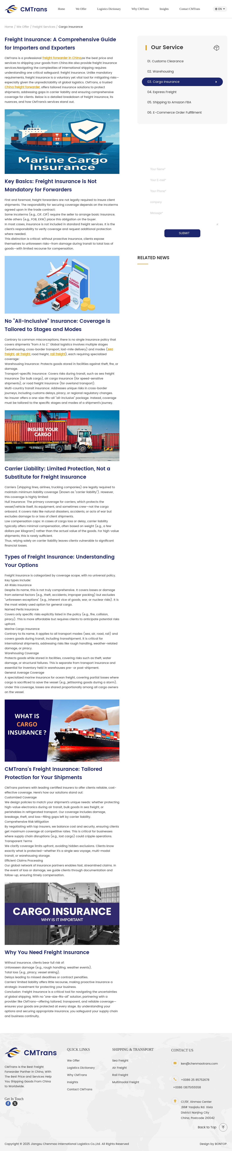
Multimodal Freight (125, 1082)
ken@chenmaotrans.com (199, 1063)
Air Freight (119, 1067)
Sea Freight (120, 1060)
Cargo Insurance (71, 26)
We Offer (81, 8)
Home (61, 8)
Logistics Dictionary (109, 8)
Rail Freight (120, 1075)
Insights (164, 8)
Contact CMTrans (189, 8)
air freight (23, 354)
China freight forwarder (22, 87)
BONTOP (221, 1144)
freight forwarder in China (61, 58)
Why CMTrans (140, 8)
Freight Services (44, 26)
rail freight (57, 354)
